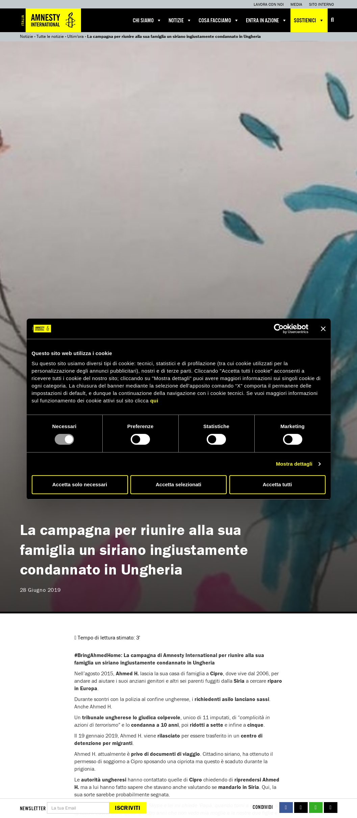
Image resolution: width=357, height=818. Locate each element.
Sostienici (309, 20)
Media (296, 4)
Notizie (180, 20)
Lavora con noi (269, 4)
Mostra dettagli (294, 464)
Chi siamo (147, 20)
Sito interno (321, 4)
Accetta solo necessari (79, 484)
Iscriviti (127, 808)
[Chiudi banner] (323, 328)
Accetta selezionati (178, 484)
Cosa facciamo (219, 20)
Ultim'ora (75, 36)
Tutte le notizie (50, 36)
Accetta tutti (277, 484)
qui (154, 400)
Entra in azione (266, 20)
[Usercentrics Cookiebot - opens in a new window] (278, 329)
